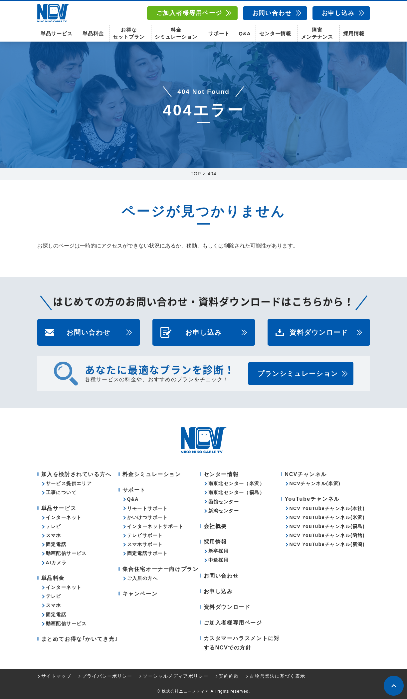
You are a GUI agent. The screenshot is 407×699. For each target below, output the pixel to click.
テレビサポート (145, 535)
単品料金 (93, 33)
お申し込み (338, 13)
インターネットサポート (155, 526)
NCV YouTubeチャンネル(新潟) (327, 544)
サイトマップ (56, 676)
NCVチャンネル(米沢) (315, 483)
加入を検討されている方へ (76, 474)
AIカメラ (56, 562)
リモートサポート (147, 508)
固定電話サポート (147, 553)
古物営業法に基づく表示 (277, 676)
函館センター (223, 501)
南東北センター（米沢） (236, 483)
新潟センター (223, 510)
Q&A (245, 33)
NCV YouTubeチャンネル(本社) (327, 508)
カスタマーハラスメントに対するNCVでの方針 (242, 642)
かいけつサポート (147, 517)
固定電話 (56, 544)
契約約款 (229, 676)
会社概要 (215, 526)
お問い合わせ (272, 13)
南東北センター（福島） (236, 492)
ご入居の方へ (142, 578)
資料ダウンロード (319, 332)
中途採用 (218, 560)
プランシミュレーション (298, 373)
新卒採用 (218, 551)
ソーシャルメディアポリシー (175, 676)
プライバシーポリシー (107, 676)
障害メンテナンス (317, 33)
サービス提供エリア (69, 483)
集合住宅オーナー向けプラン (160, 569)
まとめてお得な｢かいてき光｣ (79, 639)
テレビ (53, 526)
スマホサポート (145, 544)
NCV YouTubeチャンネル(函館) (327, 535)
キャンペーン (140, 594)
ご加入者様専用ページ (189, 13)
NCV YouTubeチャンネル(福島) (327, 526)
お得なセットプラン (129, 33)
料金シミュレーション (176, 33)
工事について (61, 492)
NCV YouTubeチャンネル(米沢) (327, 517)
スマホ (53, 535)
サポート (219, 33)
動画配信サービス (66, 553)
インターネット (64, 517)
